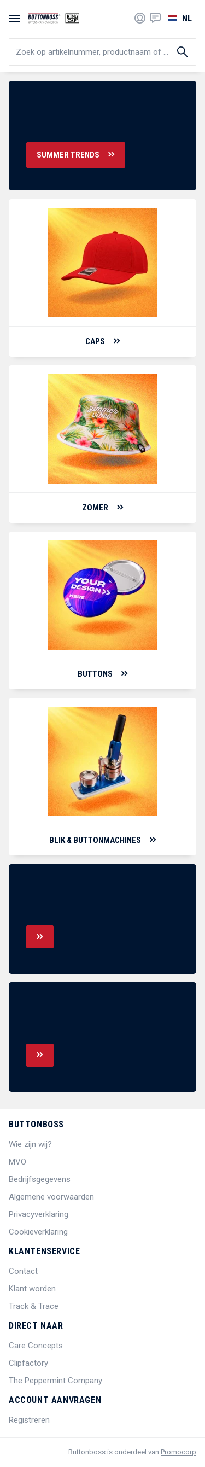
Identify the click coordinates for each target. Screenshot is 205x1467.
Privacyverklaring (38, 1214)
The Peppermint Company (55, 1381)
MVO (17, 1162)
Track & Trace (33, 1306)
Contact (23, 1271)
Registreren (29, 1420)
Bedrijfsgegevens (40, 1179)
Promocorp (178, 1452)
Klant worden (32, 1289)
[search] (102, 52)
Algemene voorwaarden (51, 1197)
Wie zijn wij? (30, 1144)
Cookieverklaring (38, 1232)
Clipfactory (28, 1363)
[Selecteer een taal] (178, 18)
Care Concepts (36, 1345)
